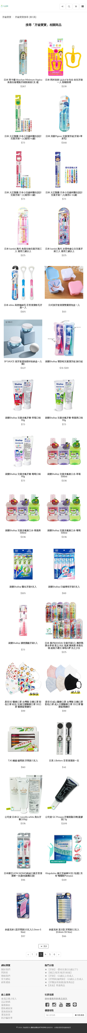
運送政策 (5, 1014)
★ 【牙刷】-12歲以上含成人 (59, 975)
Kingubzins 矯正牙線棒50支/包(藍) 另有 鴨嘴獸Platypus (64, 874)
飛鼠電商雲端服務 (62, 1027)
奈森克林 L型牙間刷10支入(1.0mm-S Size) (23, 930)
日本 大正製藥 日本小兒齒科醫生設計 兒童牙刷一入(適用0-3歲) (23, 193)
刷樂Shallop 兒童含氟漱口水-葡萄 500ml (64, 531)
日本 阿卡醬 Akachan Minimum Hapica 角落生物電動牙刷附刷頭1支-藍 (23, 81)
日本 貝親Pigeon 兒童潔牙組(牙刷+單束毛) (64, 137)
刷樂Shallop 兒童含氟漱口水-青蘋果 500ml (23, 531)
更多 (44, 946)
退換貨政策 (6, 1011)
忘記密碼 (5, 1001)
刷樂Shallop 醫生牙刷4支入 (23, 586)
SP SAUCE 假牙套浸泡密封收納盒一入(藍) (23, 362)
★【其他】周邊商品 (55, 985)
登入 (14, 998)
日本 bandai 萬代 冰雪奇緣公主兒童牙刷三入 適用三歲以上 (64, 250)
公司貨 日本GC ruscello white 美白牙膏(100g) (23, 818)
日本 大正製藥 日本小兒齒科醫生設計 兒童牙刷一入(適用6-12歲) (64, 193)
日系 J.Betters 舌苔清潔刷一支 (64, 760)
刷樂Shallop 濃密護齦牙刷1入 (23, 643)
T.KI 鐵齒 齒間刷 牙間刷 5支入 (23, 760)
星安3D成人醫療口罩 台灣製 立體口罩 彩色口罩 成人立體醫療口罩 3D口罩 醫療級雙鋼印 (64, 704)
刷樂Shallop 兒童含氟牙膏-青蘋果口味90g (64, 419)
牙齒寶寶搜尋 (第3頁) (25, 17)
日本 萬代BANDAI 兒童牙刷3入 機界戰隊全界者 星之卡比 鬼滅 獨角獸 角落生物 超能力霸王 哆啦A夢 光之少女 (64, 645)
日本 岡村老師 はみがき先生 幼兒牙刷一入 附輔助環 (64, 81)
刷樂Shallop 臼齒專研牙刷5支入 (64, 586)
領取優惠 (79, 1015)
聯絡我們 (5, 975)
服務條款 (5, 1005)
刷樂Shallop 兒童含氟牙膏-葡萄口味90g (23, 475)
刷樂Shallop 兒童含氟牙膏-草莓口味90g (23, 419)
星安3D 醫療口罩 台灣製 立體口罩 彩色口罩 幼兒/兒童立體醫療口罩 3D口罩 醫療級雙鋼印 (23, 704)
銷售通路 (5, 982)
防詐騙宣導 (6, 1017)
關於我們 (5, 969)
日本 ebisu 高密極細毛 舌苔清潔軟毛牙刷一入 (23, 306)
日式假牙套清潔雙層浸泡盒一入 (64, 305)
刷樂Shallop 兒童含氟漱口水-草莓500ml (64, 475)
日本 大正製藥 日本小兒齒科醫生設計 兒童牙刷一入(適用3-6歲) (23, 137)
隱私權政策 (6, 1008)
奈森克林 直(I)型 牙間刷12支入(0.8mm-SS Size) (64, 930)
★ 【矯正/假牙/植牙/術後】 (59, 972)
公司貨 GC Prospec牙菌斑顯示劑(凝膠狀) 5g (64, 818)
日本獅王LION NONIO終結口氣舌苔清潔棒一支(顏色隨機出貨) (23, 874)
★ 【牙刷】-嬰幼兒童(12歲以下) (61, 969)
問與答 (4, 972)
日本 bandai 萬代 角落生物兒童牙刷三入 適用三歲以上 (23, 250)
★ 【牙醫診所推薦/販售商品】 (60, 982)
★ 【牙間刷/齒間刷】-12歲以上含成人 (64, 979)
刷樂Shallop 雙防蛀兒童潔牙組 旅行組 (64, 361)
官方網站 (5, 979)
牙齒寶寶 (6, 17)
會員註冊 (5, 998)
